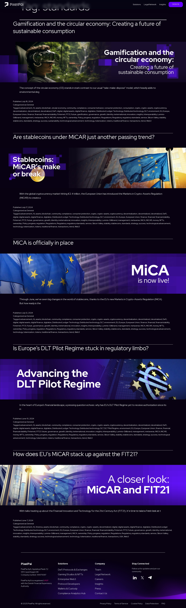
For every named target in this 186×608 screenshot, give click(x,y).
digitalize (92, 111)
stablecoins (18, 121)
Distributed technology (134, 111)
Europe (166, 111)
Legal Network (150, 4)
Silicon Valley (153, 117)
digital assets (68, 111)
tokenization (100, 121)
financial (38, 114)
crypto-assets (147, 108)
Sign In (175, 4)
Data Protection (152, 603)
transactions (135, 121)
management (28, 117)
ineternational (120, 114)
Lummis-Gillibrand (109, 220)
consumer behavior (95, 108)
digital (59, 111)
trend (143, 121)
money (59, 117)
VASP (46, 580)
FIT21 (68, 114)
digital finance (81, 111)
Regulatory (117, 117)
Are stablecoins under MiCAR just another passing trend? (84, 137)
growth (103, 114)
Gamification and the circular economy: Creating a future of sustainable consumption (87, 27)
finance (31, 114)
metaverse (39, 117)
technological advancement (72, 121)
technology (89, 121)
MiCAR (53, 117)
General (30, 105)
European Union (20, 114)
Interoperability (150, 114)
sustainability (53, 121)
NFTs (65, 117)
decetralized (46, 111)
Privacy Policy (105, 603)
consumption (128, 108)
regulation (96, 117)
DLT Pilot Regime (111, 428)
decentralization (20, 111)
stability (162, 117)
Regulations (106, 117)
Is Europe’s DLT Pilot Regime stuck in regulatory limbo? (81, 348)
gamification (82, 114)
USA (121, 536)
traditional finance (121, 121)
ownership (72, 117)
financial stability (49, 114)
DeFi (54, 111)
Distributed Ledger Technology (109, 111)
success (44, 121)
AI (34, 108)
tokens (110, 121)
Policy (80, 117)
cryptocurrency (160, 108)
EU (161, 111)
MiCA (46, 117)
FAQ (163, 603)
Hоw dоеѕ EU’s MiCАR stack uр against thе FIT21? (76, 454)
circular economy (59, 108)
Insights (162, 4)
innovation (131, 114)
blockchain (46, 108)
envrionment (153, 111)
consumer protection (113, 108)
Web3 (148, 121)
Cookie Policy (136, 603)
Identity (110, 114)
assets (38, 108)
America (39, 527)
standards (28, 121)
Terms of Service (121, 603)
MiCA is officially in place (43, 242)
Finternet (61, 114)
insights (140, 114)
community (71, 108)
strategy (36, 121)
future (73, 114)
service (144, 117)
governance (94, 114)
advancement (26, 108)
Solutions (137, 4)
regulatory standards (131, 117)
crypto (137, 108)
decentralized (34, 111)
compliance (82, 108)
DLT (146, 111)
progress (87, 117)
